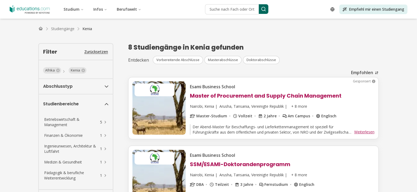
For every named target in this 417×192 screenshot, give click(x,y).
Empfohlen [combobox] (362, 72)
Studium (74, 9)
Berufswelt (129, 9)
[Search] (263, 9)
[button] (52, 70)
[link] (87, 28)
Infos (100, 9)
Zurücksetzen (96, 51)
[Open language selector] (332, 9)
